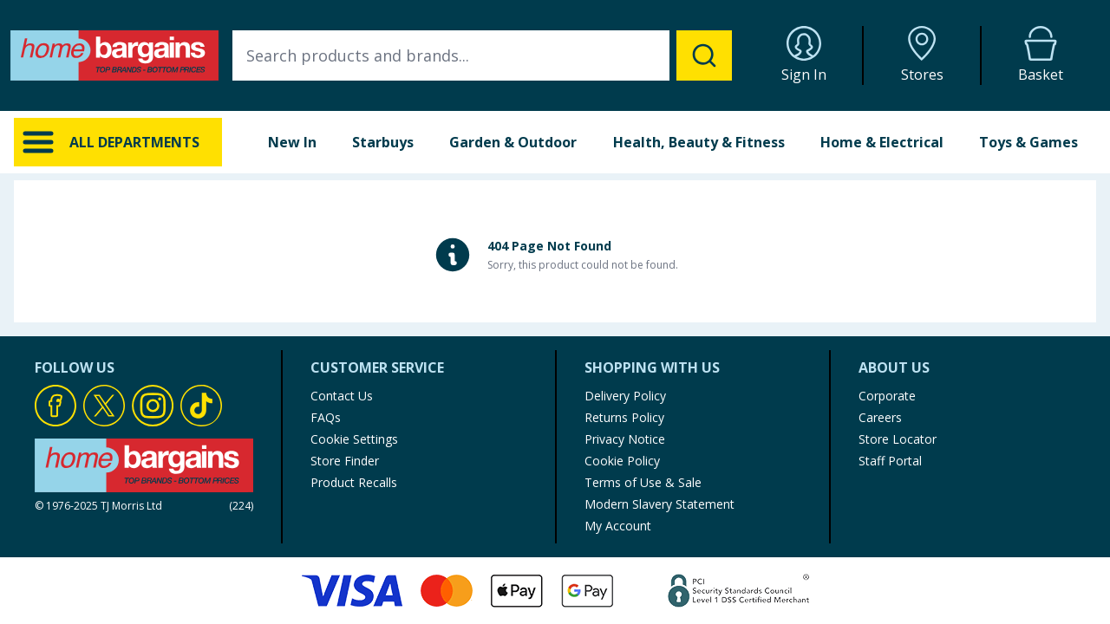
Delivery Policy (625, 395)
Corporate (887, 395)
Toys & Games (1028, 142)
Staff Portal (890, 460)
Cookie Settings (354, 439)
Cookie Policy (622, 460)
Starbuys (383, 142)
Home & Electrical (882, 142)
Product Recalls (353, 482)
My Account (617, 525)
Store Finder (344, 460)
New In (292, 142)
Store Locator (898, 439)
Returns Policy (624, 417)
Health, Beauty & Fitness (699, 142)
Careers (880, 417)
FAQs (325, 417)
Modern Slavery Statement (659, 504)
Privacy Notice (624, 439)
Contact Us (341, 395)
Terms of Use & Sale (643, 482)
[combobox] (482, 55)
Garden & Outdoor (513, 142)
